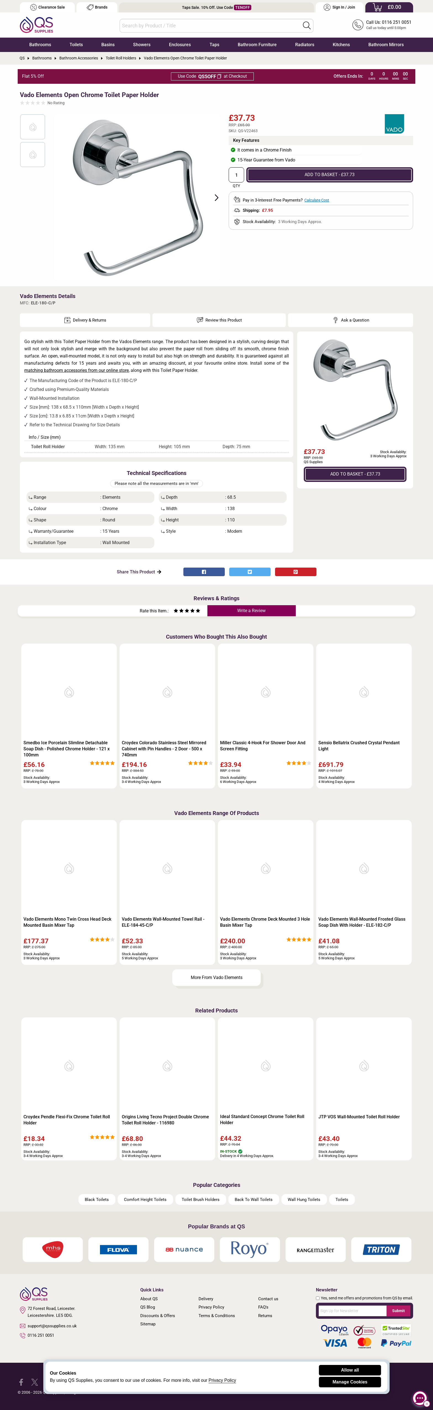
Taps (214, 44)
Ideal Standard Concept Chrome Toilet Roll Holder (262, 1119)
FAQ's (263, 1307)
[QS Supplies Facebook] (21, 1381)
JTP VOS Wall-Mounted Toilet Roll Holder (359, 1116)
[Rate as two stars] (178, 611)
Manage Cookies (349, 1382)
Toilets (76, 44)
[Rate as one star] (176, 611)
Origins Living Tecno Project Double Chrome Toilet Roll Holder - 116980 (165, 1120)
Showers (142, 44)
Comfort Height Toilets (145, 1199)
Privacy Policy (211, 1307)
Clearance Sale (47, 7)
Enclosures (180, 44)
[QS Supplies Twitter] (34, 1381)
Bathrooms (40, 44)
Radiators (304, 44)
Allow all (350, 1370)
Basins (108, 44)
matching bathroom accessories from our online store (76, 370)
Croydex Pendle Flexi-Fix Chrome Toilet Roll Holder (66, 1120)
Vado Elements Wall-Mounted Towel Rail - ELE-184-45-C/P (163, 922)
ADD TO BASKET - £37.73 (330, 174)
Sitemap (147, 1324)
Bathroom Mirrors (386, 44)
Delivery (206, 1298)
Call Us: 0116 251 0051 (388, 22)
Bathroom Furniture (257, 44)
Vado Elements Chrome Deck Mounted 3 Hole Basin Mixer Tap (265, 922)
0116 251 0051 (37, 1335)
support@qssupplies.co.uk (48, 1325)
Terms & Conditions (217, 1315)
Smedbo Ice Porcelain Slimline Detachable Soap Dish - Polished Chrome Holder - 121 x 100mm (66, 749)
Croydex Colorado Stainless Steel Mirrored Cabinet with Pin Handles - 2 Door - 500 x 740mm (164, 749)
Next (213, 197)
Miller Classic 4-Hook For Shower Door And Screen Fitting (262, 745)
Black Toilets (97, 1199)
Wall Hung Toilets (304, 1199)
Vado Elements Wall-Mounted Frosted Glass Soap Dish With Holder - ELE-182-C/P (361, 922)
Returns (265, 1315)
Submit (398, 1311)
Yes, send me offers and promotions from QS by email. (367, 1298)
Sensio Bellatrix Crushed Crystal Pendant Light (359, 745)
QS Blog (147, 1307)
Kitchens (341, 44)
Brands (97, 7)
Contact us (268, 1298)
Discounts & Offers (157, 1315)
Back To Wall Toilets (254, 1199)
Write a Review (251, 610)
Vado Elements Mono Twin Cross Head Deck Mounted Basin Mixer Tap (67, 922)
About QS (149, 1298)
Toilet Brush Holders (201, 1199)
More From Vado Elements (216, 977)
